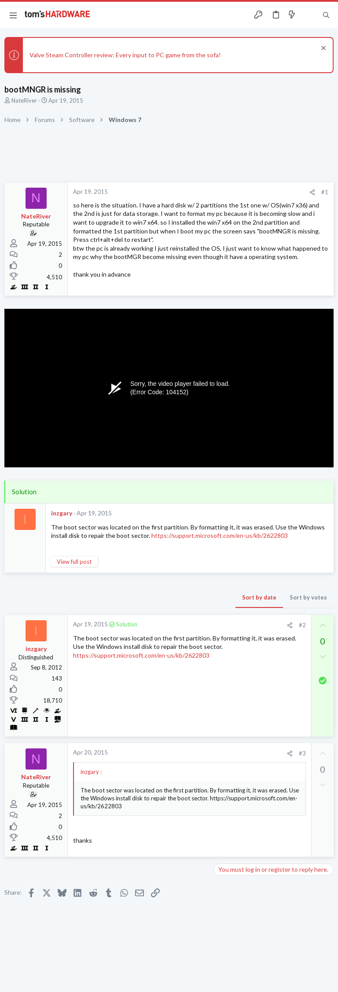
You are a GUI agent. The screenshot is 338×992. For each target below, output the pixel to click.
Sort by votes (308, 597)
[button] (13, 14)
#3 (302, 753)
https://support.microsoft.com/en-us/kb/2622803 (219, 535)
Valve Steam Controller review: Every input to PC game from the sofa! (125, 55)
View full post (74, 561)
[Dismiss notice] (322, 49)
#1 (324, 192)
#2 (302, 625)
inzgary (61, 513)
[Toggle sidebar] (309, 15)
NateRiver (24, 100)
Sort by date (259, 597)
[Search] (326, 15)
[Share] (312, 192)
